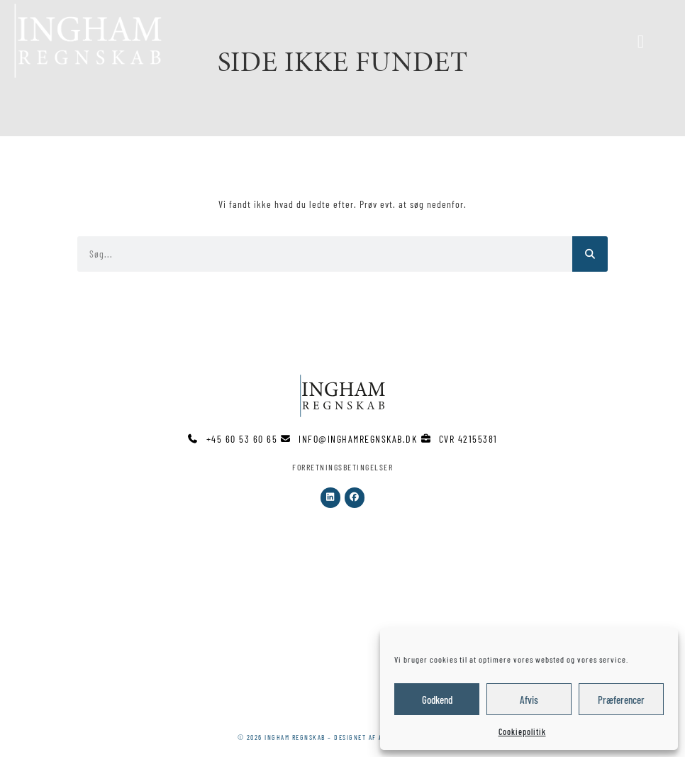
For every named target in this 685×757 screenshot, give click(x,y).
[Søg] (590, 254)
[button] (435, 41)
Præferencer (621, 699)
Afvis (529, 699)
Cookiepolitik (522, 731)
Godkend (437, 699)
